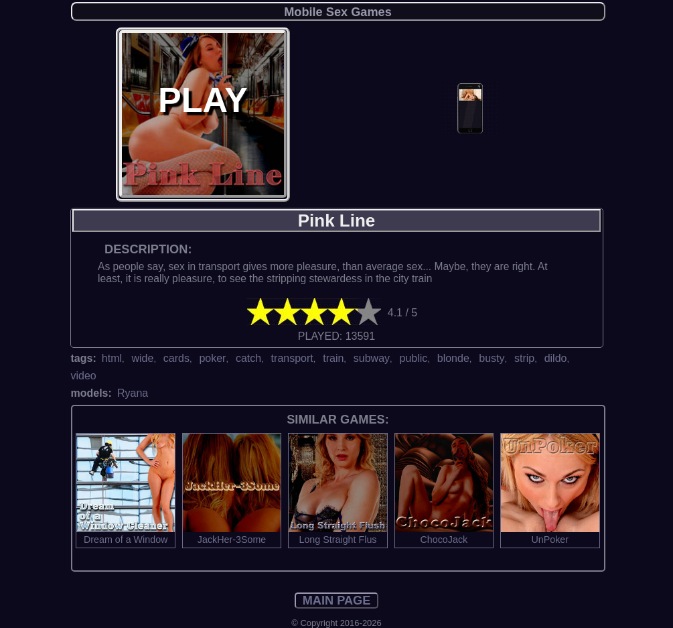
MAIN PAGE (337, 600)
